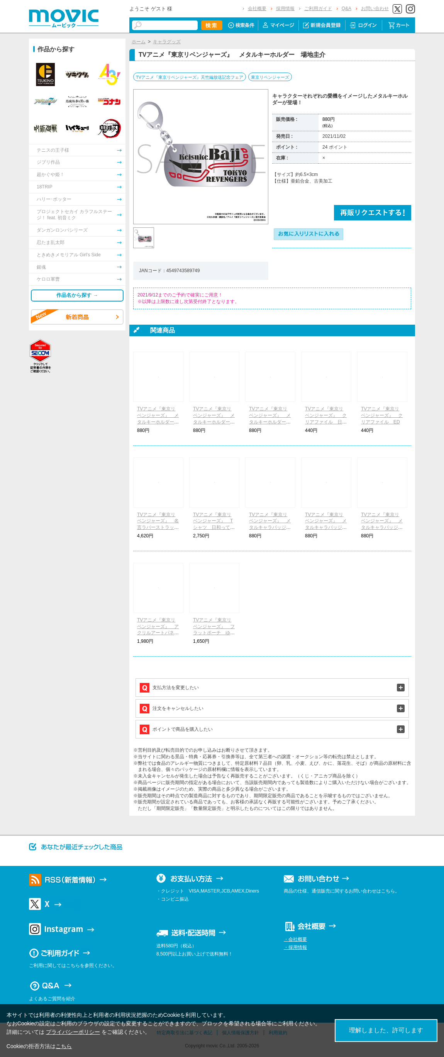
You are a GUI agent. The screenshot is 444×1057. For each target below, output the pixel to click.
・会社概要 (295, 939)
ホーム (139, 41)
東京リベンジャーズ (270, 77)
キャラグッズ (167, 41)
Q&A (346, 8)
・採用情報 (295, 947)
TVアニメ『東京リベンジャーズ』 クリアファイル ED (382, 415)
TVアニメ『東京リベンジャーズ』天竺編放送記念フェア (189, 77)
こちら (64, 1046)
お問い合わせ (375, 8)
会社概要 (257, 8)
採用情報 (285, 8)
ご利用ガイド (318, 8)
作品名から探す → (77, 295)
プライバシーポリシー (73, 1032)
